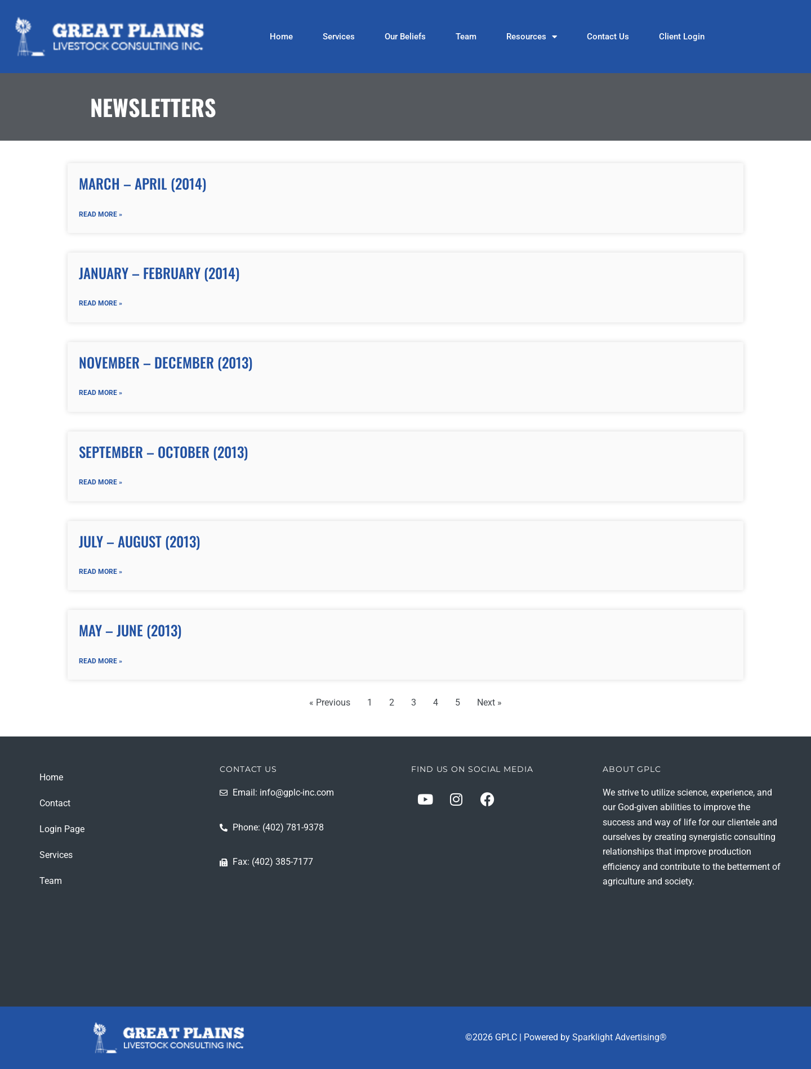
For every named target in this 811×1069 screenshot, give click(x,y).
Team (466, 37)
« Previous (329, 705)
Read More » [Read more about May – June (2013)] (100, 664)
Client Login (682, 37)
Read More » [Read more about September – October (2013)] (100, 484)
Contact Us (608, 37)
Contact (54, 803)
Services (339, 37)
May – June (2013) (130, 632)
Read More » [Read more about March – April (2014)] (100, 215)
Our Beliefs (405, 37)
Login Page (61, 829)
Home (281, 37)
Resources (531, 36)
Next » (489, 705)
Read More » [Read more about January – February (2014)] (100, 304)
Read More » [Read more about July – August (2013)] (100, 574)
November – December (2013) (165, 363)
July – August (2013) (139, 543)
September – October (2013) (163, 453)
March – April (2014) (142, 183)
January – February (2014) (159, 273)
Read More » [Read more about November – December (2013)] (100, 394)
